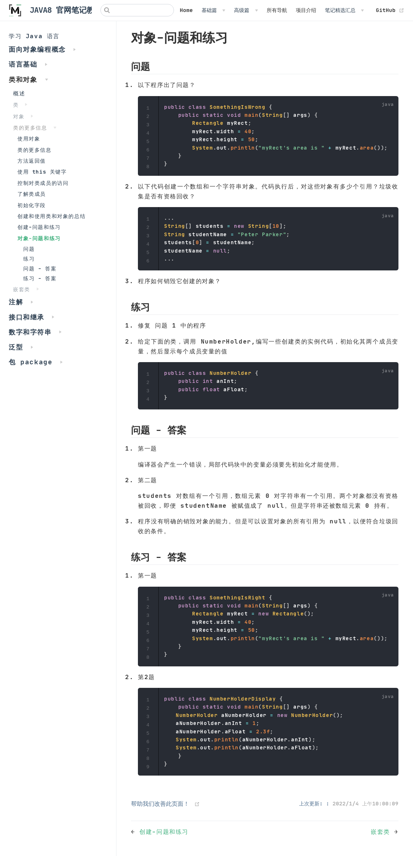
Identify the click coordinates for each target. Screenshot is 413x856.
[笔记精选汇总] (344, 10)
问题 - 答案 (39, 269)
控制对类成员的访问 (42, 183)
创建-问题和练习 (39, 227)
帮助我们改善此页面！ (160, 803)
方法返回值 (31, 161)
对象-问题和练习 (39, 238)
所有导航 (277, 10)
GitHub (390, 10)
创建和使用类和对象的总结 (51, 216)
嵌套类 (382, 831)
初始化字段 (31, 205)
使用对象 (28, 139)
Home (186, 10)
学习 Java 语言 (34, 36)
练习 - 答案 (39, 279)
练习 (29, 259)
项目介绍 (306, 10)
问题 (29, 249)
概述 (19, 93)
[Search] (137, 10)
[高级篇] (246, 10)
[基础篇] (213, 10)
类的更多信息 (34, 150)
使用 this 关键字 (42, 172)
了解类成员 (31, 194)
